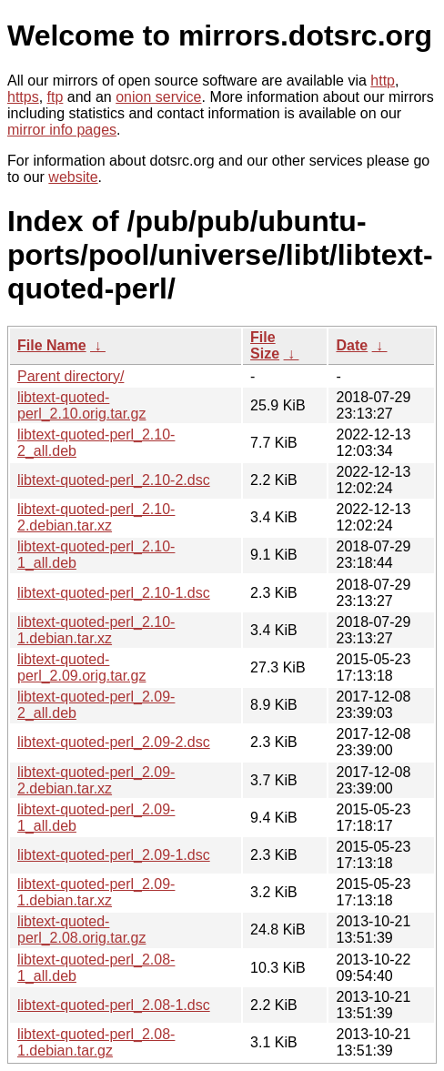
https (23, 97)
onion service (158, 97)
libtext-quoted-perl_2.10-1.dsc (113, 593)
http (382, 80)
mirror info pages (61, 129)
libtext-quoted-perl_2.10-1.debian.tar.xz (96, 630)
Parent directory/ (70, 376)
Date (352, 345)
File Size (264, 345)
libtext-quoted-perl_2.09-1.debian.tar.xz (96, 892)
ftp (55, 97)
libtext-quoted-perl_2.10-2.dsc (113, 480)
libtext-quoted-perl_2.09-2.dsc (113, 742)
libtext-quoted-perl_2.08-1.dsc (113, 1005)
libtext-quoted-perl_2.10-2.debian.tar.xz (96, 517)
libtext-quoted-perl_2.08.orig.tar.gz (81, 929)
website (72, 177)
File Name (51, 345)
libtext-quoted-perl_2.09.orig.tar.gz (81, 667)
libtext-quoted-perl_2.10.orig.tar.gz (81, 405)
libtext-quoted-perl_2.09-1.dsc (113, 855)
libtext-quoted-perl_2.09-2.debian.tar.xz (96, 780)
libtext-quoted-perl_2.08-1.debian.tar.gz (96, 1042)
